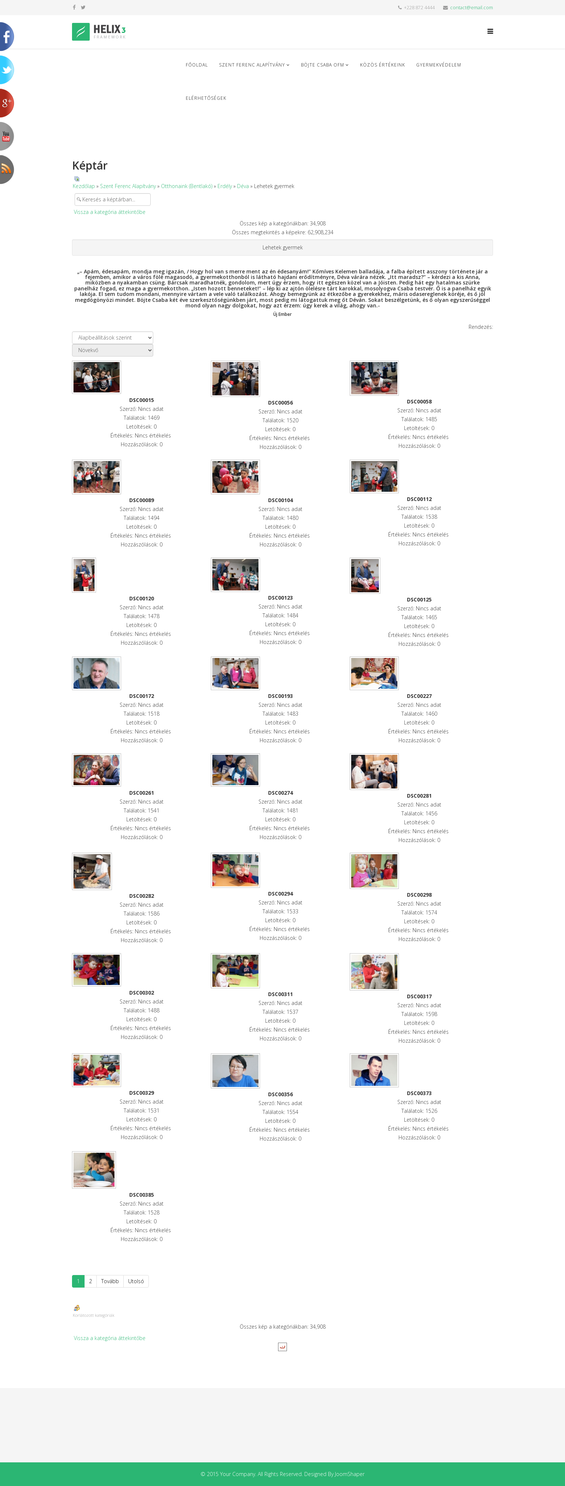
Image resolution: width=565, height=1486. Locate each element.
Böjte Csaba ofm (322, 65)
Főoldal (197, 65)
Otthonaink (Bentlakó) (186, 186)
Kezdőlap (84, 186)
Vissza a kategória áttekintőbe (109, 211)
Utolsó (136, 1281)
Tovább (110, 1281)
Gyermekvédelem (438, 65)
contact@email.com (471, 7)
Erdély (225, 186)
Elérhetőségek (206, 98)
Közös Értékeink (382, 65)
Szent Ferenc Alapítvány (252, 65)
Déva (243, 186)
